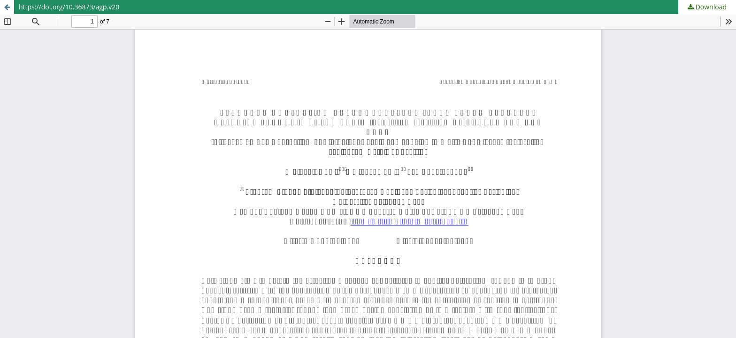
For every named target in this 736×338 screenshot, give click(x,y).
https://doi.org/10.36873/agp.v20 (69, 6)
